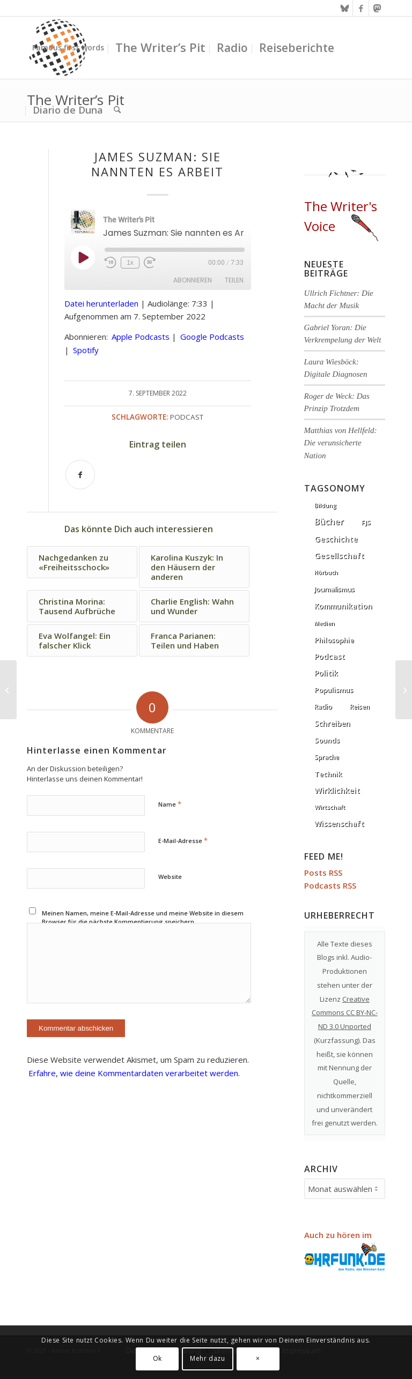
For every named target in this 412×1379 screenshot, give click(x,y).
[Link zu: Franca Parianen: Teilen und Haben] (194, 640)
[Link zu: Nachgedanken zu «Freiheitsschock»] (82, 562)
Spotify (86, 350)
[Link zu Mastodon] (377, 8)
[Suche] (117, 110)
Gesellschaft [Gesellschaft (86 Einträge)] (339, 555)
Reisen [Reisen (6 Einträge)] (360, 707)
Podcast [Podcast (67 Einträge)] (329, 656)
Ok (157, 1358)
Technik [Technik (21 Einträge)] (328, 774)
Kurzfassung (337, 1040)
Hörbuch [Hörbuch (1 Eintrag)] (326, 572)
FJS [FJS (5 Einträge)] (366, 522)
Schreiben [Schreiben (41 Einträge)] (332, 723)
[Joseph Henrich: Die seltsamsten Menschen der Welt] (8, 689)
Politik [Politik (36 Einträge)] (326, 673)
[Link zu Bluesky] (344, 8)
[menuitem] (68, 48)
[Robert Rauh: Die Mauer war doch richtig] (403, 689)
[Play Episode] (82, 257)
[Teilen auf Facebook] (80, 474)
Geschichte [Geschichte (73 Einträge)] (336, 539)
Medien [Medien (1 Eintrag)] (324, 623)
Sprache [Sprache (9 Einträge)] (326, 757)
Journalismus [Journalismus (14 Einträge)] (334, 589)
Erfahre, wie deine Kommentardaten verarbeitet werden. (134, 1073)
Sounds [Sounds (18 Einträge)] (327, 740)
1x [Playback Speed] (130, 262)
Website (170, 877)
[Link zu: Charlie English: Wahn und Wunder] (194, 606)
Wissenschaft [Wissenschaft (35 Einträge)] (339, 823)
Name (169, 804)
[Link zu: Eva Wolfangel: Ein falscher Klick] (82, 640)
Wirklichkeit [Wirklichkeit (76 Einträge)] (337, 790)
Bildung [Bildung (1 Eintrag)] (325, 505)
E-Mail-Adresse (183, 840)
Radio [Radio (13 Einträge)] (323, 706)
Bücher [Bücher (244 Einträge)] (329, 521)
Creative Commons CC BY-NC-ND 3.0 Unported (345, 1013)
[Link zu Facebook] (361, 8)
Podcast (186, 417)
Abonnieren (192, 280)
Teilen (234, 280)
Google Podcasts (212, 336)
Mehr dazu (207, 1358)
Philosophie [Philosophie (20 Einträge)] (334, 640)
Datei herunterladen (101, 303)
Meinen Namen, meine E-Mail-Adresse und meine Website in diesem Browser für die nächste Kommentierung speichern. (143, 917)
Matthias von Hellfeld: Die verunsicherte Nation (340, 443)
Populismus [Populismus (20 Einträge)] (333, 690)
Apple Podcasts (141, 336)
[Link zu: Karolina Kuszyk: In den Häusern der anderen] (194, 567)
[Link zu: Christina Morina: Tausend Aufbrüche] (82, 606)
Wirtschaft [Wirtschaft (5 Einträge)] (329, 807)
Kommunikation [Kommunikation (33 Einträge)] (343, 606)
